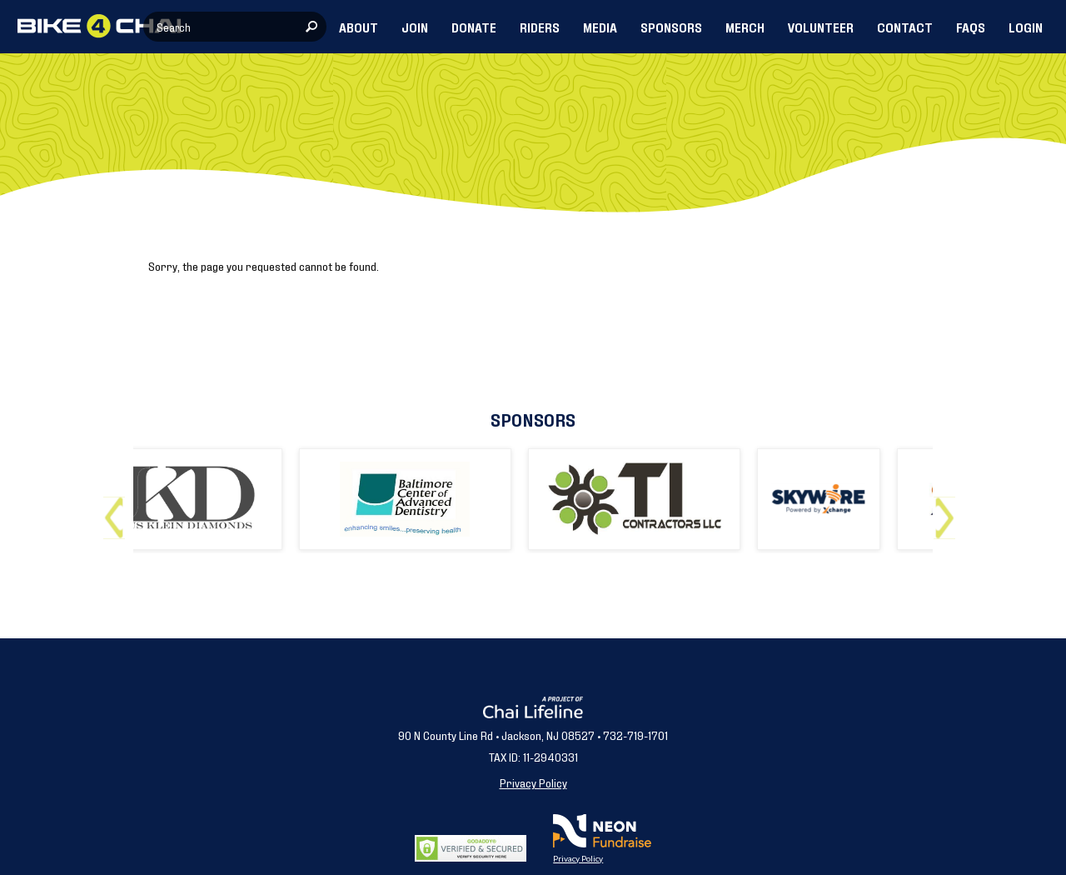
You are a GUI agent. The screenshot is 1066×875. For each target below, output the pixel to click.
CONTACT (905, 26)
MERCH (745, 26)
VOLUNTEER (821, 26)
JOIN (414, 26)
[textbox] (234, 27)
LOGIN (1026, 26)
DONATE (473, 26)
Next (948, 511)
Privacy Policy (533, 782)
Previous (117, 511)
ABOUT (358, 26)
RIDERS (540, 26)
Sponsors (533, 418)
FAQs (970, 26)
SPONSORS (671, 26)
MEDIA (600, 26)
